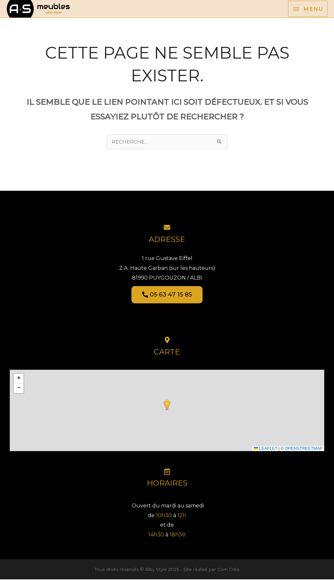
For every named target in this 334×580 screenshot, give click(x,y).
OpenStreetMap (304, 449)
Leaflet (266, 449)
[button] (167, 405)
